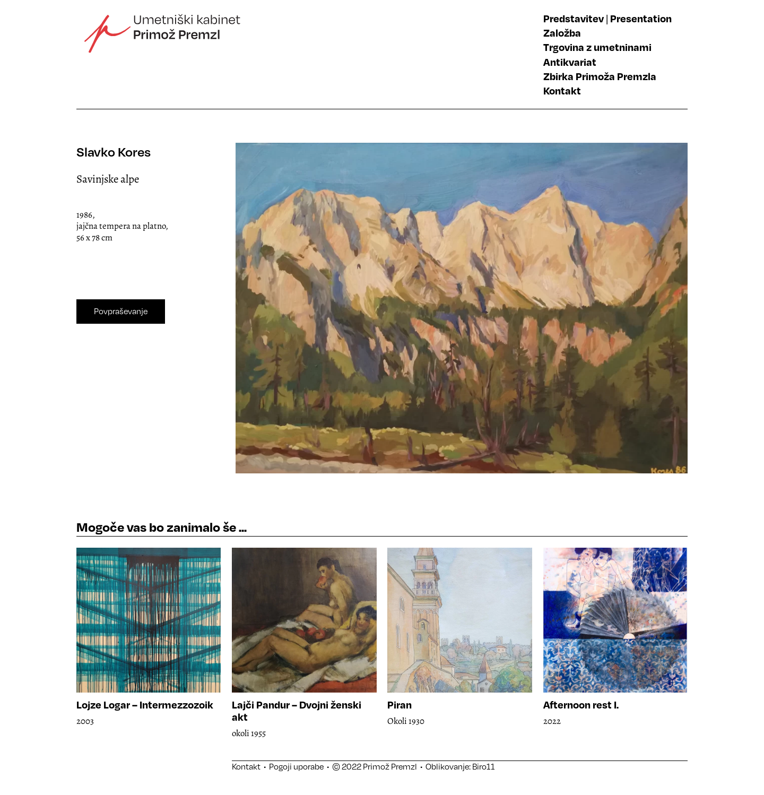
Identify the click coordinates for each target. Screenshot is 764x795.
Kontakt (562, 90)
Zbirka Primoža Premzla (599, 76)
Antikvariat (569, 62)
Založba (562, 32)
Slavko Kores (113, 151)
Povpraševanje (120, 311)
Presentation (641, 18)
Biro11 (483, 766)
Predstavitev (573, 18)
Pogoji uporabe (296, 766)
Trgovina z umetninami (597, 47)
